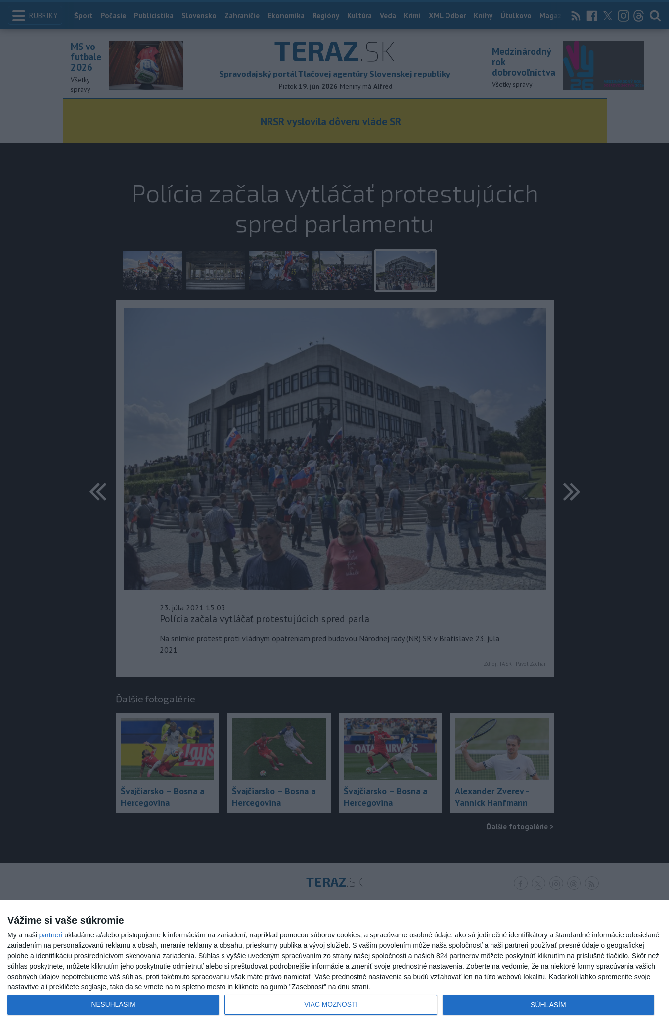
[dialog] (334, 963)
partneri (50, 935)
